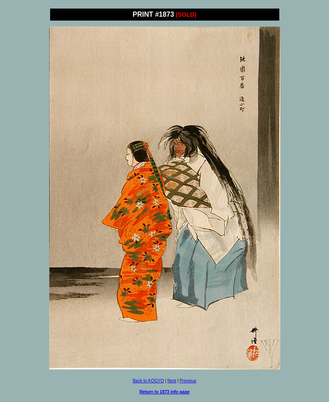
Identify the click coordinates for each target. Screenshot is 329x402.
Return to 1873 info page (165, 392)
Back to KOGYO (148, 380)
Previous (187, 380)
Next (171, 380)
